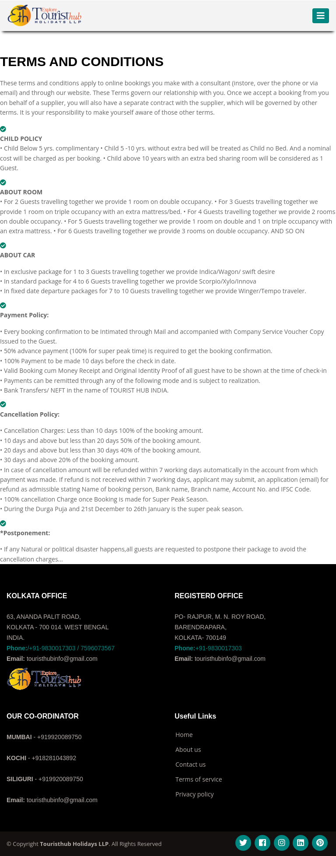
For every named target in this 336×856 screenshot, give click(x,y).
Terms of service (198, 779)
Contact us (190, 764)
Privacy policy (194, 794)
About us (188, 750)
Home (184, 735)
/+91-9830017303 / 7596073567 (61, 648)
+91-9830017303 (208, 648)
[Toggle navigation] (320, 15)
